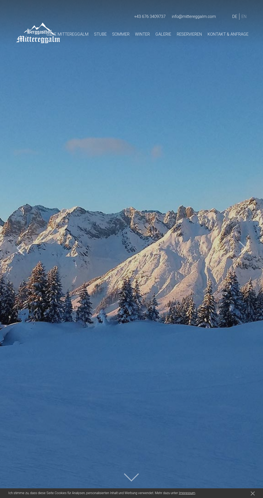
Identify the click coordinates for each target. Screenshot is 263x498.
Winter (142, 34)
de (234, 16)
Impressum (187, 493)
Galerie (163, 34)
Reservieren (189, 34)
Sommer (120, 34)
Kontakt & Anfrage (228, 34)
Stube (100, 34)
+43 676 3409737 (150, 16)
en (244, 16)
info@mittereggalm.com (194, 16)
